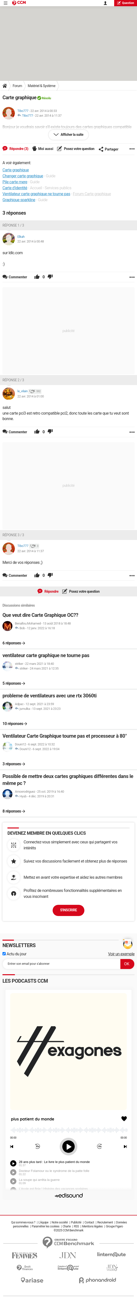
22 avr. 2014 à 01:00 (30, 396)
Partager (108, 149)
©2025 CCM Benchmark (68, 1230)
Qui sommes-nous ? (23, 1222)
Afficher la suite (71, 135)
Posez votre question (79, 149)
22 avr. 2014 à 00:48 (30, 241)
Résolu (46, 98)
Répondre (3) (18, 149)
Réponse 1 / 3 (13, 225)
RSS (76, 1226)
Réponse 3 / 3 (13, 535)
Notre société (60, 1222)
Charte (67, 1226)
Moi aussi (45, 149)
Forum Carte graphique (92, 194)
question (125, 3)
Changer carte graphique (22, 176)
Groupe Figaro (114, 1226)
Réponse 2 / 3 (13, 380)
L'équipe (43, 1222)
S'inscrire (68, 910)
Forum (17, 86)
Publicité (76, 1222)
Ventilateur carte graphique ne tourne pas (36, 194)
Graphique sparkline (18, 199)
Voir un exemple (121, 954)
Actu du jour (14, 954)
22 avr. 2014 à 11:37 (48, 115)
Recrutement (105, 1222)
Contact (89, 1222)
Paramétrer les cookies (46, 1226)
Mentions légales (92, 1226)
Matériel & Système (41, 86)
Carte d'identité (14, 188)
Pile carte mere (14, 182)
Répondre (51, 591)
